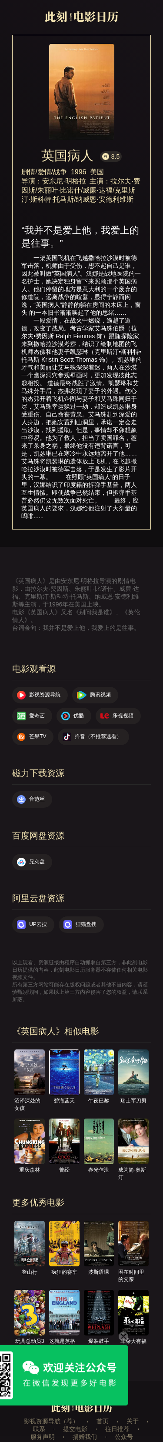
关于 (132, 1421)
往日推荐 (117, 1428)
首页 (102, 1421)
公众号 (124, 1436)
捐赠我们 (85, 1436)
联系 (39, 1428)
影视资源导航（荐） (51, 1421)
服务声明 (42, 1436)
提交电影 (75, 1428)
